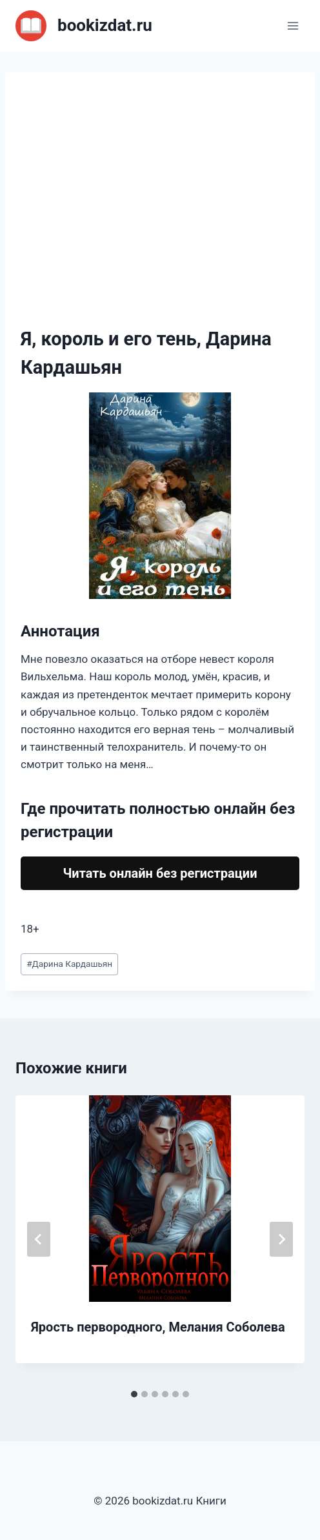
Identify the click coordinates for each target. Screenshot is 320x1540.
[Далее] (281, 1239)
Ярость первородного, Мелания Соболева (158, 1327)
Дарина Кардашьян (69, 963)
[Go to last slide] (38, 1239)
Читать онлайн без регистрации (160, 873)
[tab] (134, 1394)
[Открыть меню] (293, 25)
